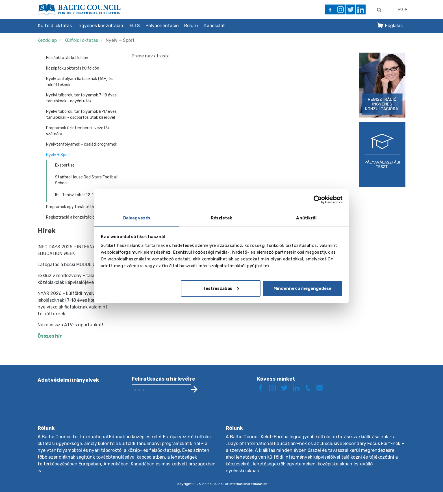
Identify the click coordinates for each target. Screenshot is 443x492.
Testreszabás (221, 288)
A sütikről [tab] (306, 218)
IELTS (134, 25)
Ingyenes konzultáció (100, 25)
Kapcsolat (214, 25)
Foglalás (394, 25)
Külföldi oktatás (55, 25)
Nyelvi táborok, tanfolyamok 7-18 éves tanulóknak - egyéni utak (81, 98)
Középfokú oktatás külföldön (72, 68)
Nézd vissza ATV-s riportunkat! (70, 324)
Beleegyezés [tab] (136, 218)
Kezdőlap (47, 40)
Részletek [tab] (221, 218)
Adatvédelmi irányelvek (68, 380)
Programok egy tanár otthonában (77, 206)
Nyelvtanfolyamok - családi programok (81, 144)
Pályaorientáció (162, 25)
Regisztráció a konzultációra (72, 217)
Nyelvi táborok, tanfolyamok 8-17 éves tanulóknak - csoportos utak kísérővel (81, 114)
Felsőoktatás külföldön (67, 57)
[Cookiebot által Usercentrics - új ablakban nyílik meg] (317, 199)
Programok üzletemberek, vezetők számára (78, 131)
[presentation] (175, 414)
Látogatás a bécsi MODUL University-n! (79, 264)
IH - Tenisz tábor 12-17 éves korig (85, 195)
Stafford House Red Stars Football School (86, 180)
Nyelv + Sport (120, 40)
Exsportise (65, 165)
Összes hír (50, 336)
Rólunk (191, 25)
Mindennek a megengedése (302, 288)
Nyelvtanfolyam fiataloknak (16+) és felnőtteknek (79, 81)
